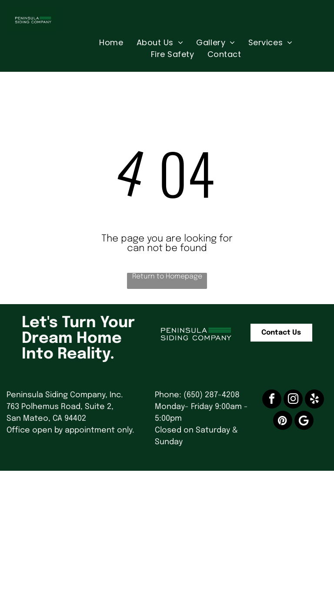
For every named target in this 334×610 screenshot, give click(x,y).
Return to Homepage (167, 276)
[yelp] (314, 400)
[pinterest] (282, 421)
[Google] (304, 421)
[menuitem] (111, 42)
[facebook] (271, 400)
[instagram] (293, 400)
